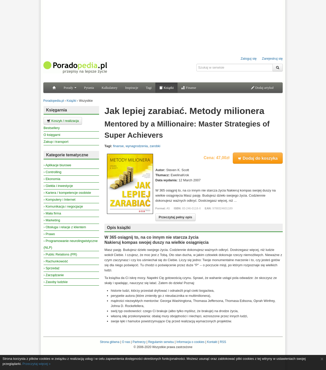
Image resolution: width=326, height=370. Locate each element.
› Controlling (52, 172)
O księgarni (52, 135)
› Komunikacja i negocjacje (63, 206)
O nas (126, 342)
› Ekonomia (52, 179)
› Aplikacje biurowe (57, 165)
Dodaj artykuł (262, 88)
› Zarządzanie (54, 275)
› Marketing (52, 220)
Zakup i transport (56, 142)
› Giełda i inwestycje (58, 186)
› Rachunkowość (56, 261)
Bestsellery (52, 128)
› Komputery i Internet (59, 199)
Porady (70, 88)
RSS (223, 342)
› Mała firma (52, 213)
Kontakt (212, 342)
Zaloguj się (249, 58)
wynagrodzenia (137, 146)
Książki (166, 88)
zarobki (155, 146)
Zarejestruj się (272, 58)
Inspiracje (131, 88)
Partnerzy (138, 342)
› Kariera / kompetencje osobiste (67, 193)
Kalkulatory (109, 88)
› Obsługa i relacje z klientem (65, 227)
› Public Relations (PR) (60, 254)
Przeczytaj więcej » (36, 364)
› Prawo (49, 234)
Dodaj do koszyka (258, 158)
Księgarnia (56, 110)
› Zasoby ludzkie (56, 282)
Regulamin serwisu (161, 342)
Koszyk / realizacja (63, 121)
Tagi (149, 88)
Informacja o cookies (190, 342)
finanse (118, 146)
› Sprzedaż (52, 268)
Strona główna (109, 342)
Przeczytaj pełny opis (175, 217)
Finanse (188, 88)
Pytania (89, 88)
